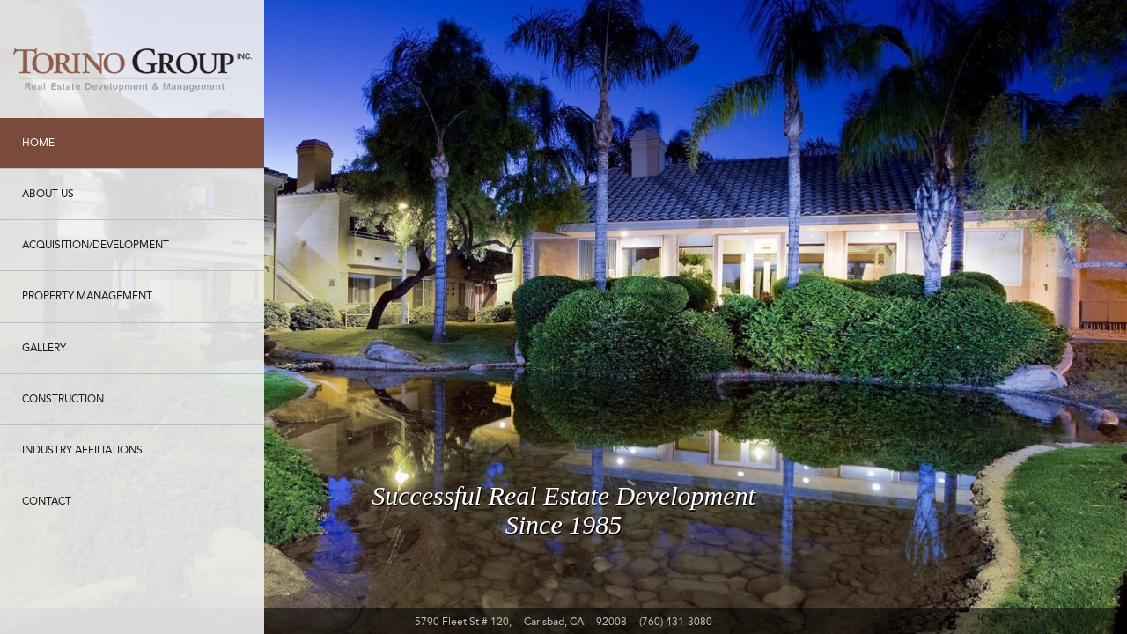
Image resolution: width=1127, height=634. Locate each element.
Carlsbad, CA (554, 622)
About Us (48, 194)
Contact (46, 501)
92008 (611, 622)
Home (38, 142)
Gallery (44, 348)
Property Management (87, 296)
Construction (63, 399)
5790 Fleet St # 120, (463, 622)
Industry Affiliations (82, 450)
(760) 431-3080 (675, 622)
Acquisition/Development (95, 245)
